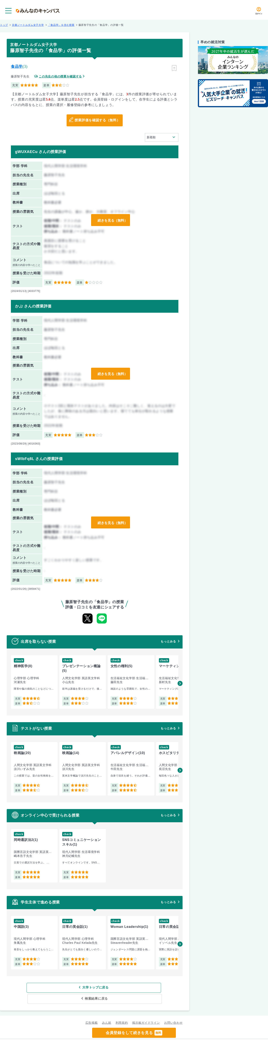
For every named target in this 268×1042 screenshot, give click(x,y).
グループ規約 (83, 1035)
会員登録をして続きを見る (134, 1032)
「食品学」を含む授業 (61, 25)
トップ (4, 25)
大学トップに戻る (68, 987)
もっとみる (168, 641)
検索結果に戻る (125, 987)
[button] (180, 683)
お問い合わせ (173, 1011)
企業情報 (188, 1035)
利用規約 (122, 1011)
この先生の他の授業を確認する (60, 76)
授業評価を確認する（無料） (97, 120)
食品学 (17, 66)
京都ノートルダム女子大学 (28, 25)
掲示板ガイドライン (146, 1011)
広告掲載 (91, 1011)
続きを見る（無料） (111, 220)
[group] (34, 682)
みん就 (106, 1011)
